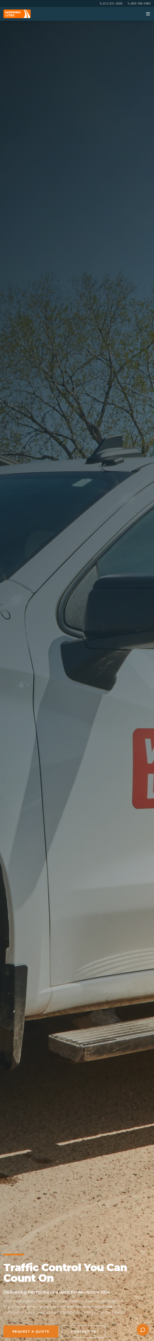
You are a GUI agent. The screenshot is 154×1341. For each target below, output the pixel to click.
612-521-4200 (111, 3)
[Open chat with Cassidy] (143, 1330)
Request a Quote (31, 1331)
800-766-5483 (139, 3)
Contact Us (83, 1331)
